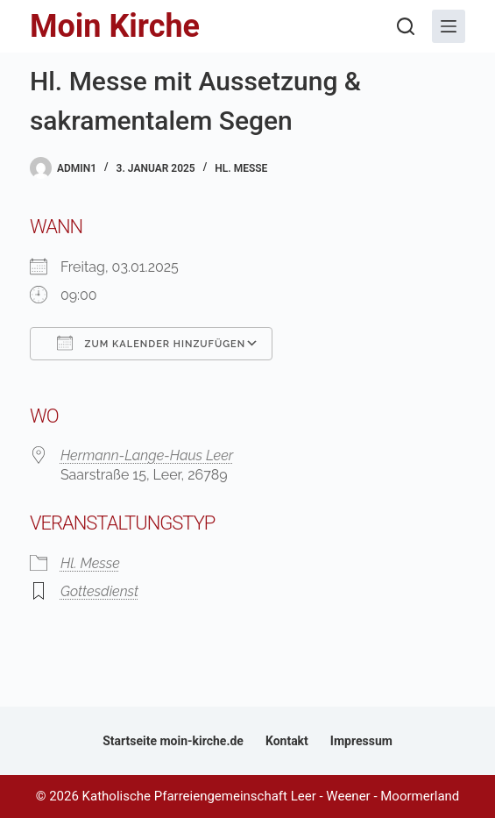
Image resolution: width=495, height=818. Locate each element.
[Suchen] (405, 26)
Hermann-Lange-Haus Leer (146, 455)
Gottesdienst (99, 591)
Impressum (361, 741)
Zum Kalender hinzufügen (151, 343)
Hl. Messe (241, 168)
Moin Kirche (115, 26)
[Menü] (448, 26)
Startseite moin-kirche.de (173, 741)
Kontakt (286, 741)
